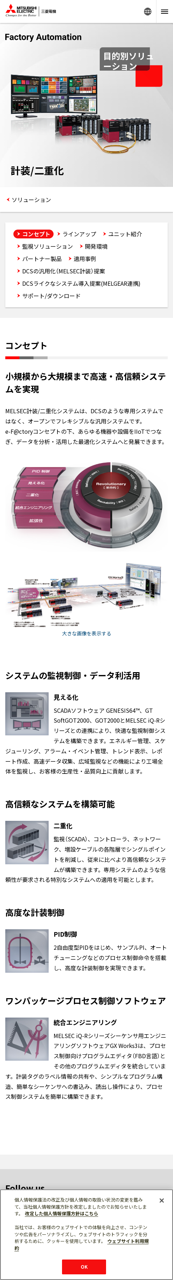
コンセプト (36, 234)
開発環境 (96, 246)
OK (84, 1266)
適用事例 (85, 258)
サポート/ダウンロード (51, 295)
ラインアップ (79, 234)
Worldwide (147, 11)
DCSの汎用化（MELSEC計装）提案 (63, 271)
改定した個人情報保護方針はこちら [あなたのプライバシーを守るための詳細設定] (61, 1213)
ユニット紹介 (125, 234)
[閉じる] (161, 1200)
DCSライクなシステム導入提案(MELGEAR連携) (81, 283)
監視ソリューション (47, 246)
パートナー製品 (42, 258)
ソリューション (31, 199)
